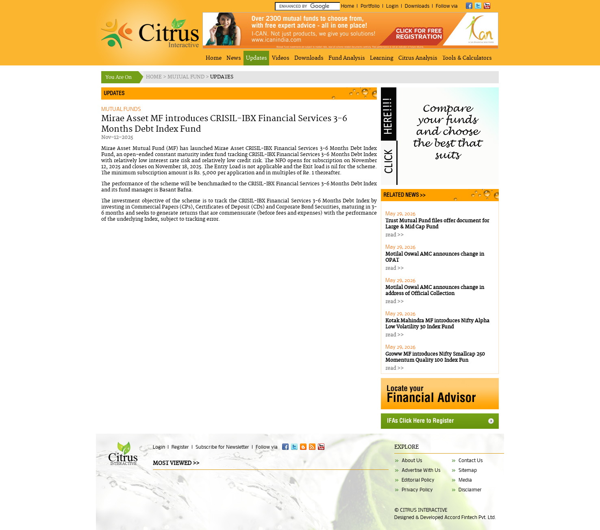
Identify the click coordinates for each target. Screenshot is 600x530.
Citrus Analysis (417, 58)
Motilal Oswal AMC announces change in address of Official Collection (434, 291)
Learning (381, 58)
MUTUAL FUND (186, 77)
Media (465, 479)
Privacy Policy (417, 489)
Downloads (417, 5)
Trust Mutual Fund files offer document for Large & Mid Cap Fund (437, 224)
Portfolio (370, 5)
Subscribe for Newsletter (222, 446)
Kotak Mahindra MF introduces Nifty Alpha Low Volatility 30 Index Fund (437, 324)
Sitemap (468, 470)
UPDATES (221, 77)
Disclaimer (470, 489)
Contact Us (471, 460)
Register (180, 446)
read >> (394, 235)
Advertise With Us (421, 470)
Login (392, 5)
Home (347, 5)
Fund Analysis (346, 58)
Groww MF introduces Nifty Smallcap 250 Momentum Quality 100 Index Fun (435, 357)
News (233, 58)
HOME (154, 77)
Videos (280, 58)
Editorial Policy (418, 479)
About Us (412, 460)
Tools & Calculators (467, 58)
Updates (256, 58)
